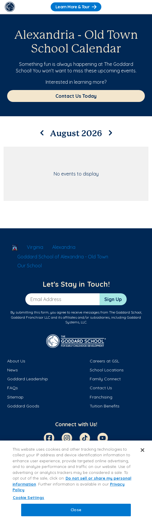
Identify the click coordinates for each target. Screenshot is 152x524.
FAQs (12, 387)
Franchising (101, 397)
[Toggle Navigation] (142, 7)
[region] (76, 482)
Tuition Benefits (105, 406)
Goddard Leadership (27, 379)
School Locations (107, 370)
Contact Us (101, 387)
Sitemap (15, 397)
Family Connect (105, 379)
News (12, 370)
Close (76, 509)
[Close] (142, 450)
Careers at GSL (104, 361)
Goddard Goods (23, 406)
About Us (16, 361)
